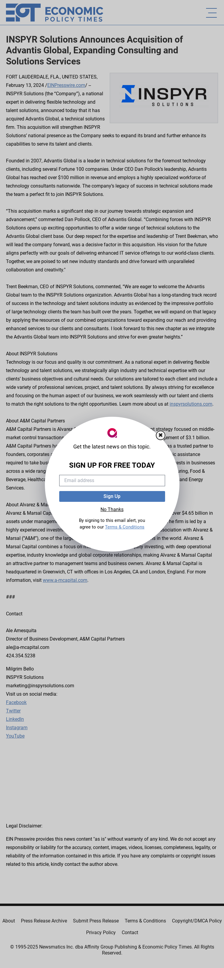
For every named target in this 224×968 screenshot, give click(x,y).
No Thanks (112, 509)
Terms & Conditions (124, 527)
